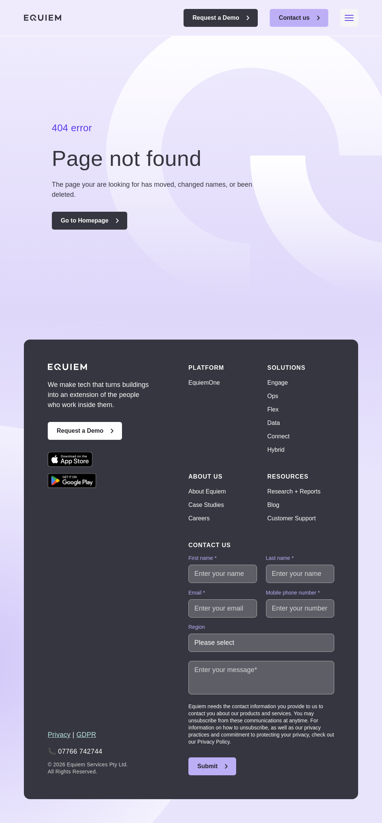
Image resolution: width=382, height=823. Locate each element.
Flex (273, 409)
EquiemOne (204, 382)
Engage (277, 382)
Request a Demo (215, 18)
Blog (273, 505)
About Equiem (207, 491)
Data (273, 423)
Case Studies (206, 505)
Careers (199, 518)
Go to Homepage (85, 220)
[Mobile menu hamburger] (349, 18)
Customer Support (291, 518)
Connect (278, 436)
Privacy (59, 734)
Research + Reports (294, 491)
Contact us (294, 18)
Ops (272, 396)
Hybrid (276, 450)
